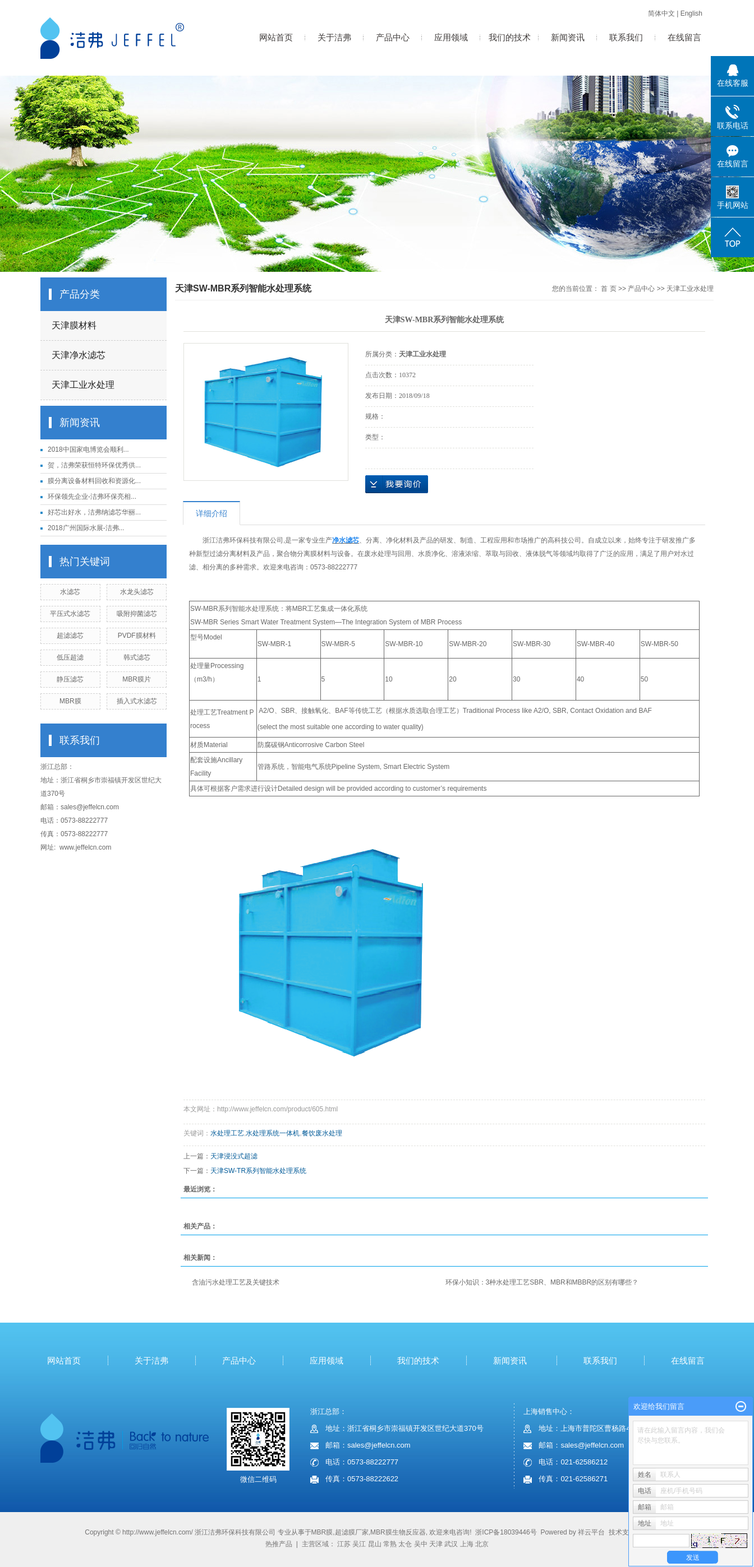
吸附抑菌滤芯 (137, 614)
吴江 (359, 1544)
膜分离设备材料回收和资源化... (94, 481)
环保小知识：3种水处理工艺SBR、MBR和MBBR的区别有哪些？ (542, 1282)
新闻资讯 (568, 37)
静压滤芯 (70, 679)
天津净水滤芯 (78, 355)
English (691, 13)
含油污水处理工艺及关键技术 (235, 1282)
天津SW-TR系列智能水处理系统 (258, 1171)
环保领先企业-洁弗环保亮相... (92, 496)
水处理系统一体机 (273, 1133)
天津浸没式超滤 (234, 1156)
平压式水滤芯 (70, 614)
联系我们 (626, 37)
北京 (482, 1544)
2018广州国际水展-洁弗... (86, 528)
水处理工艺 (227, 1133)
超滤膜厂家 (352, 1532)
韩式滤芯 (136, 657)
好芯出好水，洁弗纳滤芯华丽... (94, 512)
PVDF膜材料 (137, 635)
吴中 (420, 1544)
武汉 (451, 1544)
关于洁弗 (334, 37)
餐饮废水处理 (322, 1133)
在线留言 (684, 37)
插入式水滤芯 (137, 701)
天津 (436, 1544)
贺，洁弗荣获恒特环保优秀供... (94, 465)
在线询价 (396, 484)
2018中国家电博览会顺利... (88, 449)
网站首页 (276, 37)
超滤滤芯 (70, 635)
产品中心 (393, 37)
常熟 (390, 1544)
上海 (466, 1544)
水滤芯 (70, 592)
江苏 (344, 1544)
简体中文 (661, 13)
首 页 (608, 289)
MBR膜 (70, 701)
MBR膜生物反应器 (398, 1532)
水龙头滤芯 (137, 592)
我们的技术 (510, 37)
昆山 (374, 1544)
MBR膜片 (136, 679)
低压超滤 (70, 657)
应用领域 (451, 37)
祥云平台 (591, 1532)
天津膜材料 (74, 325)
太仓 (405, 1544)
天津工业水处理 (83, 385)
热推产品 (278, 1544)
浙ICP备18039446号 (505, 1532)
